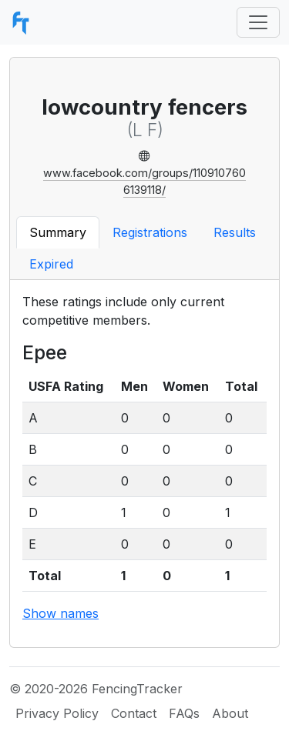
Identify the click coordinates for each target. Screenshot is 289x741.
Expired (51, 264)
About (230, 713)
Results (234, 232)
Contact (133, 713)
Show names (60, 613)
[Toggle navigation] (258, 22)
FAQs (184, 713)
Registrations (150, 232)
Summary (57, 232)
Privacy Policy (57, 713)
